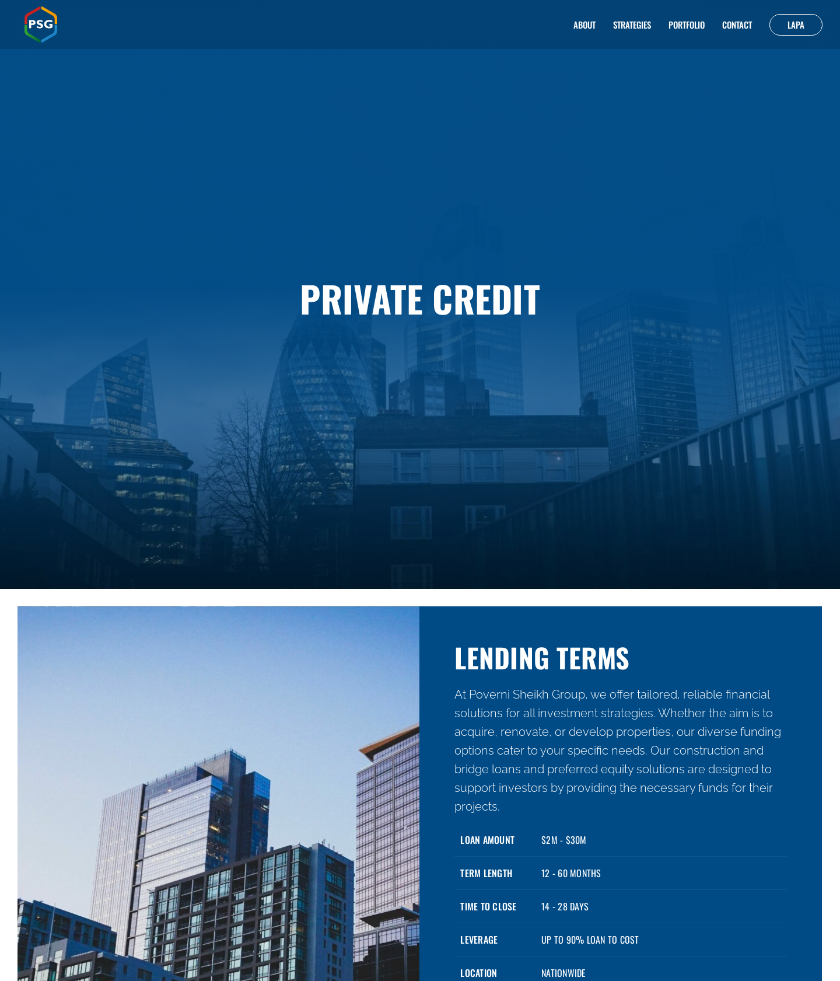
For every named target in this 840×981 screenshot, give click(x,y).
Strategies (632, 24)
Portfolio (686, 24)
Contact (737, 24)
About (584, 24)
